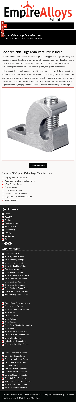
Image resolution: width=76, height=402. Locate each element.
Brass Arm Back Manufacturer (17, 344)
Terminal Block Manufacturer (17, 291)
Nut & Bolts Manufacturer (15, 341)
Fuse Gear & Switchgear (14, 269)
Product (8, 220)
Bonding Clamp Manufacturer (17, 375)
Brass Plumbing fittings (14, 259)
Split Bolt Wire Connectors (16, 368)
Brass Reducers (11, 319)
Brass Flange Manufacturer (16, 384)
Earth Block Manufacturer (15, 362)
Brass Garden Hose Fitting (15, 266)
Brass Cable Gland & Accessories (18, 325)
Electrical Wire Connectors (16, 372)
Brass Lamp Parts (12, 253)
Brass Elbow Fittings (13, 338)
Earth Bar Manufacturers (15, 356)
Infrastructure (10, 226)
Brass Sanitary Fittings (14, 272)
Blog (6, 239)
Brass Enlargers (11, 322)
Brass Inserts (10, 312)
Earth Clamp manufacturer (16, 353)
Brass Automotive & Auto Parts (17, 275)
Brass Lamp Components (15, 285)
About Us (9, 217)
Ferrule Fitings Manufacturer (16, 294)
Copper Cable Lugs (12, 365)
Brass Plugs (9, 328)
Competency (10, 229)
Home (8, 38)
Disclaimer (70, 394)
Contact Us (9, 236)
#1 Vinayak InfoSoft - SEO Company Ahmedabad (41, 394)
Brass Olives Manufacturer (16, 387)
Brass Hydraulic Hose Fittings (17, 309)
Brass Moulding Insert (14, 263)
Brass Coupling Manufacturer (17, 334)
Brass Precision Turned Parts (16, 288)
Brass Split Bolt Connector (15, 378)
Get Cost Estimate (38, 165)
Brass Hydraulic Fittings (14, 256)
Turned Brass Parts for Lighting (17, 303)
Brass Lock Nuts (11, 315)
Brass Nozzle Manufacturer (16, 331)
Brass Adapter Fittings (14, 306)
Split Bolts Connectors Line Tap (17, 381)
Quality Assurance (12, 223)
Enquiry (8, 233)
